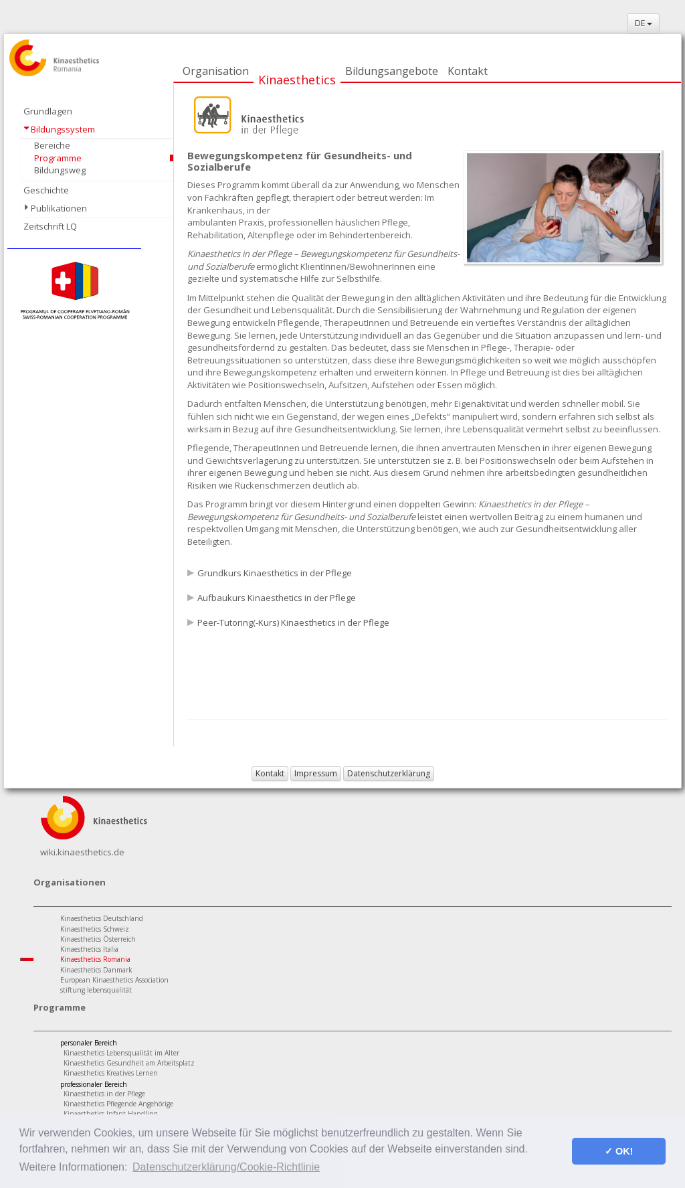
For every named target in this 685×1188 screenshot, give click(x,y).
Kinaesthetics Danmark (96, 969)
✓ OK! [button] (619, 1151)
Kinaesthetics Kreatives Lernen (111, 1073)
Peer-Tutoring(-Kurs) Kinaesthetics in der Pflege (293, 622)
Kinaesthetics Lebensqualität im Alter (121, 1052)
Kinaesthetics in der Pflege (104, 1093)
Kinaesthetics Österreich (98, 939)
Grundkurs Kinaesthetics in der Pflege (274, 573)
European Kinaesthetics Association (114, 980)
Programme (58, 158)
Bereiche (52, 145)
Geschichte (46, 190)
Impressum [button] (315, 773)
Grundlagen (47, 111)
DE (643, 23)
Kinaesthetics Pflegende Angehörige (118, 1103)
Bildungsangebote (391, 71)
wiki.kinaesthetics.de (82, 852)
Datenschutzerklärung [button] (388, 773)
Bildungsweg (60, 170)
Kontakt (468, 71)
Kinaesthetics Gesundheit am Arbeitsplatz (129, 1063)
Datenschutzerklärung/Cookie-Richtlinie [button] (226, 1167)
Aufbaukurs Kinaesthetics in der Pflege (276, 598)
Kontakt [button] (270, 773)
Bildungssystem (63, 129)
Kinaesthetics (297, 80)
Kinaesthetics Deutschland (101, 918)
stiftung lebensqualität (96, 990)
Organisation (216, 71)
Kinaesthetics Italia (89, 949)
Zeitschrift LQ (50, 226)
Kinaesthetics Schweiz (94, 929)
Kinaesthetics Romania (95, 959)
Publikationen (59, 208)
